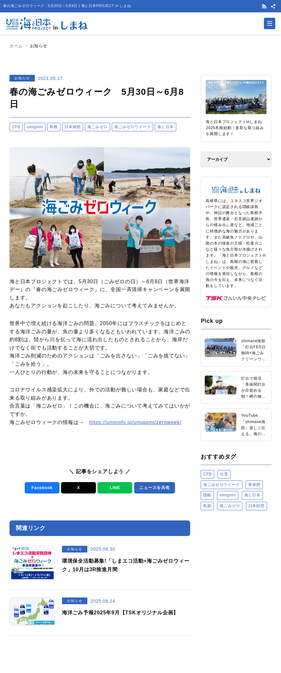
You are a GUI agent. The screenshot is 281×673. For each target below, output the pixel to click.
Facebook (42, 487)
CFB (16, 127)
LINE (115, 487)
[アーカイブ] (236, 159)
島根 (54, 127)
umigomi (35, 127)
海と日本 (165, 127)
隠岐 (207, 495)
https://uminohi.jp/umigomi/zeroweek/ (135, 422)
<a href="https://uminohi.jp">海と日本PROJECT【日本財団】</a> (236, 581)
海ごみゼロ (97, 127)
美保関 (254, 484)
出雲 (224, 474)
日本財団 (73, 127)
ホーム (15, 45)
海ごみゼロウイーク (132, 127)
